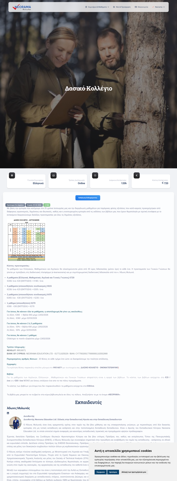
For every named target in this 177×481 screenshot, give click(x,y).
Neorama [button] (158, 7)
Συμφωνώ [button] (101, 472)
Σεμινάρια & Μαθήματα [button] (97, 7)
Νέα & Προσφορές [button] (122, 7)
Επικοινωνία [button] (141, 7)
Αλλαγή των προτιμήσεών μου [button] (134, 472)
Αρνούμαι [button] (113, 472)
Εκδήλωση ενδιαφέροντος (87, 198)
